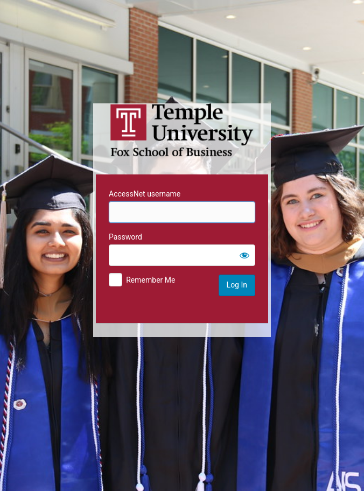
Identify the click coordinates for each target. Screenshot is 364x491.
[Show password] (244, 255)
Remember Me (150, 280)
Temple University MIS (182, 130)
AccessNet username (144, 194)
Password (125, 237)
